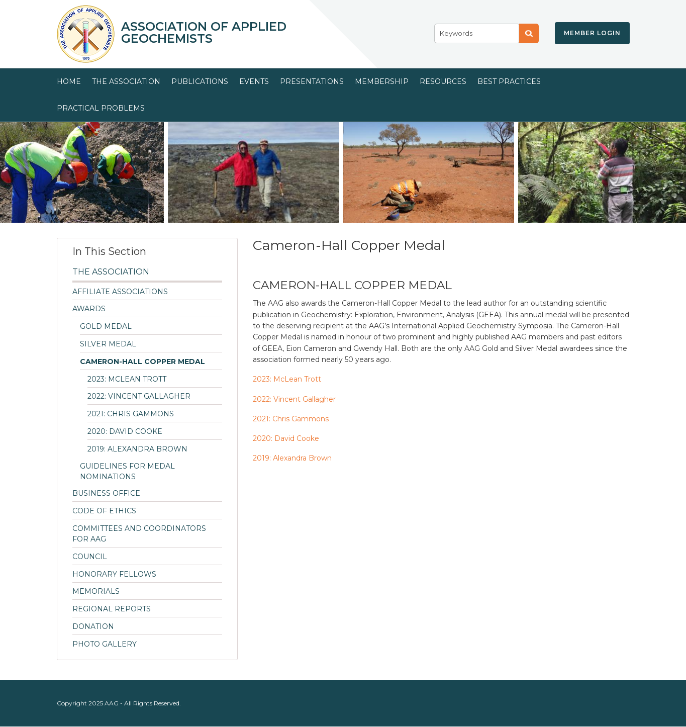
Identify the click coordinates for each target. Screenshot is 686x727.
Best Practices (509, 81)
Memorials (96, 591)
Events (254, 81)
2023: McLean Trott (126, 379)
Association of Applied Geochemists (203, 33)
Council (89, 556)
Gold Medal (106, 326)
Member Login (592, 33)
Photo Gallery (104, 644)
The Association (126, 81)
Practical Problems (101, 108)
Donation (93, 626)
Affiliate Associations (120, 291)
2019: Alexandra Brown (137, 448)
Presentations (312, 81)
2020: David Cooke (124, 431)
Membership (382, 81)
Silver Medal (108, 343)
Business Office (106, 493)
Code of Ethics (104, 510)
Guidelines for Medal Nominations (127, 471)
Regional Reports (111, 608)
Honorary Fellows (114, 574)
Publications (199, 81)
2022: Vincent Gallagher (138, 396)
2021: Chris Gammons (130, 413)
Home (69, 81)
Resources (443, 81)
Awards (89, 308)
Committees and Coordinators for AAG (139, 533)
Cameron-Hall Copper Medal (142, 361)
